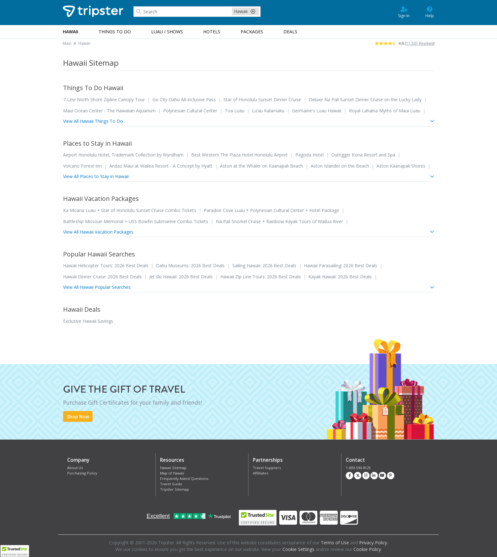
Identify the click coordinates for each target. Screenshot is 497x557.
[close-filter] (253, 11)
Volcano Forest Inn (82, 166)
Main (67, 43)
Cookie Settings (298, 549)
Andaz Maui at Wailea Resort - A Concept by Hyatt (160, 166)
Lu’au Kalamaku (268, 111)
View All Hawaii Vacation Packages (248, 232)
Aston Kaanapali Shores (401, 166)
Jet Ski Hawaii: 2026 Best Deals (181, 277)
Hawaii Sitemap (173, 467)
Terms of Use (335, 543)
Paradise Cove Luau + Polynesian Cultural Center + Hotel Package (271, 210)
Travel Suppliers (267, 467)
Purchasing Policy (82, 473)
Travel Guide (171, 483)
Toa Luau (234, 111)
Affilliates (260, 473)
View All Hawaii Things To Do (248, 121)
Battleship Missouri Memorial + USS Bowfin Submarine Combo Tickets (135, 221)
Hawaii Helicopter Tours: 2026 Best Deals (105, 265)
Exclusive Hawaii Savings (88, 321)
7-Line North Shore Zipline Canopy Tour (104, 99)
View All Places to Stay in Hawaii (248, 176)
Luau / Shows (167, 32)
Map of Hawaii (172, 473)
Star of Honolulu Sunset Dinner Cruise (262, 99)
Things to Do (115, 32)
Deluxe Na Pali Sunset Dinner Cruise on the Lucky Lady (365, 99)
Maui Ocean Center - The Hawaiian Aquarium (109, 111)
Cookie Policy (367, 549)
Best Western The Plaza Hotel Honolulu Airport (239, 155)
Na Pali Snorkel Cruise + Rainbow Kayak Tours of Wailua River (279, 221)
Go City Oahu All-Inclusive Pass (184, 99)
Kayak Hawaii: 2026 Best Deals (340, 277)
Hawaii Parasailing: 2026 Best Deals (340, 265)
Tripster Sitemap (174, 489)
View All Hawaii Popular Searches (248, 287)
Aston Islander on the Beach (340, 166)
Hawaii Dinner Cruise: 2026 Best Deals (102, 277)
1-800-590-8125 (358, 467)
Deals (290, 32)
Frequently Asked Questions (184, 478)
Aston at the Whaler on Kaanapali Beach (261, 166)
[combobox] (197, 11)
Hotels (211, 32)
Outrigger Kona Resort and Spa (363, 155)
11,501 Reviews (419, 43)
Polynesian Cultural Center (190, 111)
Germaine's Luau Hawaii (316, 111)
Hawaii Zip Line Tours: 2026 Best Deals (260, 277)
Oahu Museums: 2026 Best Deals (190, 265)
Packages (252, 32)
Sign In (404, 11)
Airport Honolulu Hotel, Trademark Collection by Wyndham (123, 155)
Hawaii (84, 43)
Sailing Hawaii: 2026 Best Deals (264, 265)
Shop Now (78, 417)
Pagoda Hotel (309, 155)
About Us (75, 467)
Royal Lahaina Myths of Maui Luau (384, 111)
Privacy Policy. (373, 543)
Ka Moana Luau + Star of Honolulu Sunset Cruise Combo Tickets (129, 210)
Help (429, 11)
